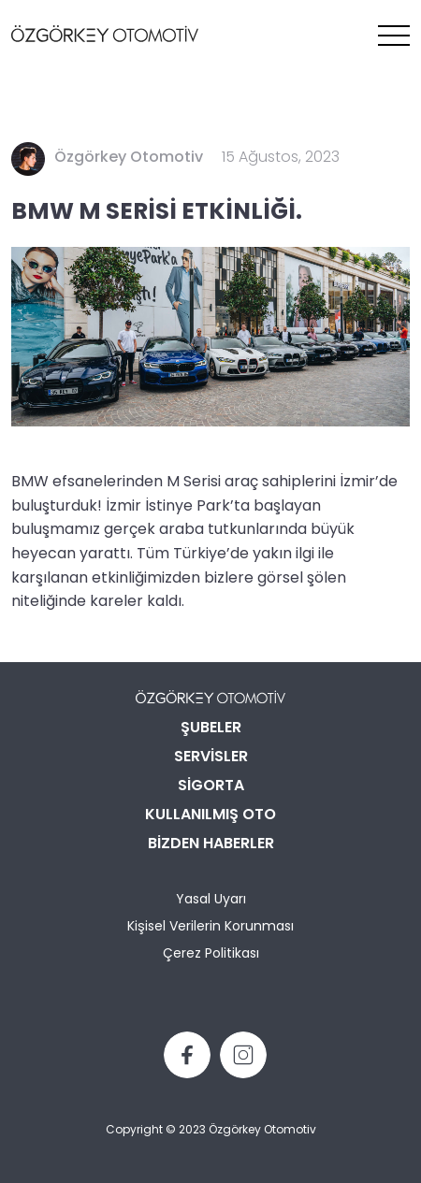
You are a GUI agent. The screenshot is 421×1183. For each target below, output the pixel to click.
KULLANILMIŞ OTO (210, 815)
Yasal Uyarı (211, 900)
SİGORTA (211, 786)
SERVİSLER (211, 757)
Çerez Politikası (211, 954)
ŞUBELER (211, 728)
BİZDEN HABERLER (211, 844)
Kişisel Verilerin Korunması (210, 927)
